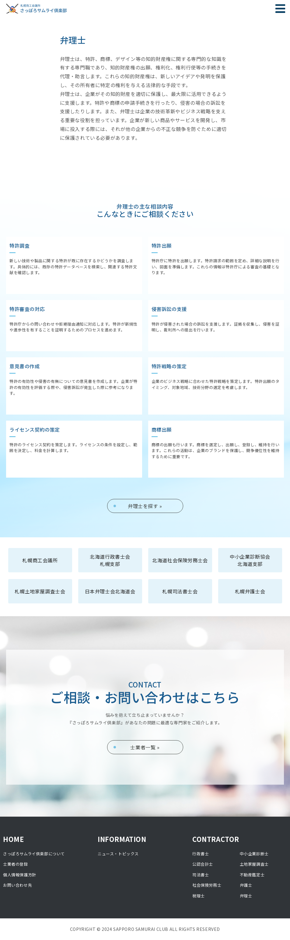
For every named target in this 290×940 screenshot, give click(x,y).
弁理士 (246, 896)
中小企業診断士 (254, 854)
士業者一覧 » (144, 747)
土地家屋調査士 (254, 864)
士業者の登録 (15, 864)
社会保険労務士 (206, 885)
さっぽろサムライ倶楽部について (34, 854)
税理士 (198, 896)
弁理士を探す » (145, 506)
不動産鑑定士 (252, 875)
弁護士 (246, 885)
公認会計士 (202, 864)
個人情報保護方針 (19, 875)
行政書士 (200, 854)
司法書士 (200, 875)
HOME (13, 839)
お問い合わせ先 (17, 885)
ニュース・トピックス (118, 854)
